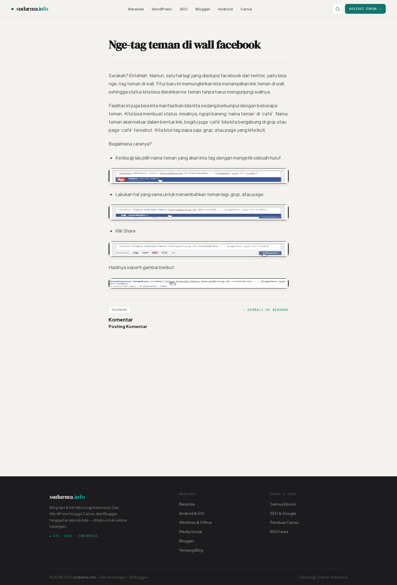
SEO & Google (283, 513)
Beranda (136, 8)
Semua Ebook (283, 504)
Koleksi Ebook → (365, 8)
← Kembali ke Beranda (265, 310)
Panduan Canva (284, 522)
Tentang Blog (191, 550)
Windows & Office (195, 522)
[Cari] (338, 9)
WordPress (162, 8)
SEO (184, 8)
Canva (246, 8)
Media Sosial (190, 531)
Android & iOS (191, 513)
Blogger (203, 8)
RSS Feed (279, 531)
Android (225, 8)
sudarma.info (85, 577)
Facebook (119, 310)
